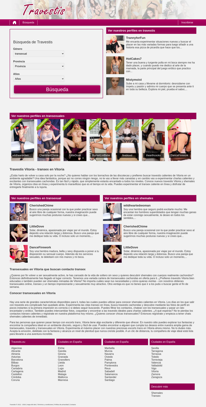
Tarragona (157, 351)
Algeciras (16, 348)
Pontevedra (111, 365)
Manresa (63, 380)
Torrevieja (156, 359)
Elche (61, 348)
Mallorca (63, 377)
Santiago (110, 380)
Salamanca (111, 374)
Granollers (64, 359)
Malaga (62, 374)
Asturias (16, 356)
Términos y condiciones (45, 404)
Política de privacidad (61, 404)
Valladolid (156, 365)
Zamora (155, 374)
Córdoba (16, 377)
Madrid (62, 371)
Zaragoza (156, 377)
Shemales (157, 393)
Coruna (15, 380)
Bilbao (14, 362)
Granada (63, 356)
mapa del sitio (31, 404)
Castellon (16, 374)
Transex (155, 395)
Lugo (61, 368)
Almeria (15, 354)
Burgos (15, 365)
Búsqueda (28, 22)
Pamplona (110, 362)
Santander (111, 377)
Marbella (109, 348)
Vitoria (155, 371)
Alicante (15, 351)
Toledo (155, 356)
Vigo (153, 368)
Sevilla (155, 348)
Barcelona (17, 359)
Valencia (156, 362)
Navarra (109, 354)
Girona (62, 354)
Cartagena (17, 371)
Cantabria (16, 368)
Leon (61, 365)
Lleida (61, 362)
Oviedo (109, 356)
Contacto (73, 404)
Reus (108, 368)
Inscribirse (187, 22)
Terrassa (156, 354)
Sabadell (110, 371)
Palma (108, 359)
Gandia (62, 351)
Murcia (108, 351)
